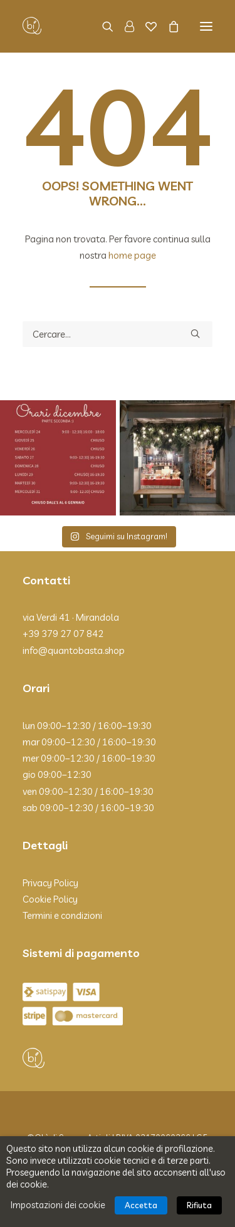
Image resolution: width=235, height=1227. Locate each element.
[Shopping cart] (168, 26)
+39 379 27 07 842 (63, 633)
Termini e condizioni (62, 915)
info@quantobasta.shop (74, 650)
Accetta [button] (141, 1205)
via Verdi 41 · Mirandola (71, 617)
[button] (206, 26)
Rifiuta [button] (199, 1205)
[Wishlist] (145, 26)
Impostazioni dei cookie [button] (58, 1205)
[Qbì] (32, 26)
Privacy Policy (50, 883)
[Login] (123, 26)
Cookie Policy (50, 899)
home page (132, 255)
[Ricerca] (102, 26)
